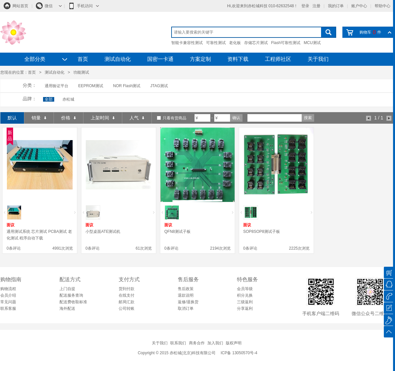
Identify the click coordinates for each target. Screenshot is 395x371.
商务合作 (197, 343)
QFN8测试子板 (177, 231)
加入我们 (215, 343)
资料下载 (237, 59)
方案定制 (200, 59)
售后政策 (186, 288)
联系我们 (178, 343)
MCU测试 (312, 42)
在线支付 (126, 295)
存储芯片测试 (256, 42)
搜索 (308, 117)
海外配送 (67, 308)
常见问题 (8, 302)
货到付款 (126, 288)
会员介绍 (8, 295)
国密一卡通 (160, 59)
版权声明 (234, 343)
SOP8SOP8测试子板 (261, 231)
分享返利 (245, 308)
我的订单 (336, 6)
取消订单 (186, 308)
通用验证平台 (56, 86)
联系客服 (8, 308)
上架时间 (103, 117)
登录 (305, 6)
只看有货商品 (174, 118)
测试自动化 (118, 59)
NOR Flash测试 (126, 86)
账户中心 (359, 6)
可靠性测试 (216, 42)
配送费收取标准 (73, 302)
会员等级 (245, 288)
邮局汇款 (126, 302)
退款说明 (186, 295)
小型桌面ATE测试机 (102, 231)
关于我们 (318, 59)
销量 (39, 117)
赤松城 (68, 99)
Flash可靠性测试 (285, 42)
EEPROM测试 (90, 86)
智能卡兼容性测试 (187, 42)
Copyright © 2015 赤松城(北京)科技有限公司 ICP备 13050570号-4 (197, 353)
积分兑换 (245, 295)
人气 (136, 117)
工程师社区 (278, 59)
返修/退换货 (188, 302)
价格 (68, 117)
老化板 (235, 42)
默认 (12, 117)
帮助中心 (382, 6)
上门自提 (67, 288)
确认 (236, 117)
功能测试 (81, 72)
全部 (49, 99)
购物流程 (8, 288)
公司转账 (126, 308)
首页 (83, 59)
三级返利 (245, 302)
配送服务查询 (71, 295)
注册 (316, 6)
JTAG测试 (159, 86)
